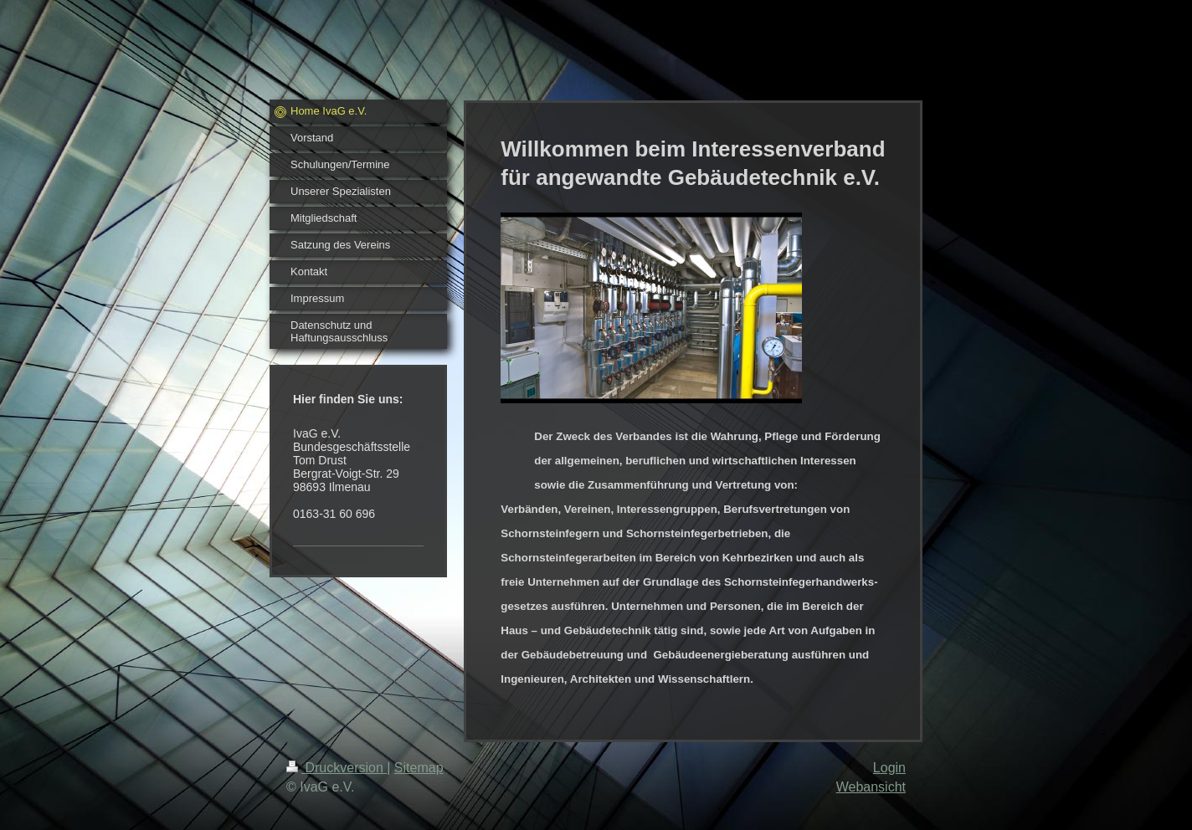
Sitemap (419, 768)
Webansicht (871, 787)
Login (889, 768)
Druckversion (336, 768)
